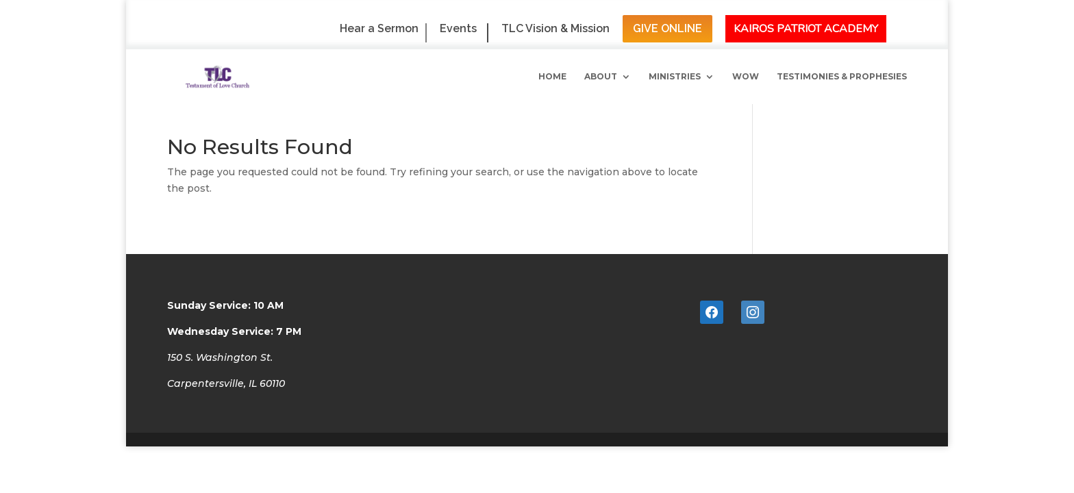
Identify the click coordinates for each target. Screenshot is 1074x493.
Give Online (667, 28)
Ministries (675, 76)
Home (552, 76)
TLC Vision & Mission (555, 29)
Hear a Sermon (379, 29)
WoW (745, 76)
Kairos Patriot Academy (806, 28)
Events (458, 29)
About (600, 76)
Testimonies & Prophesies (842, 76)
